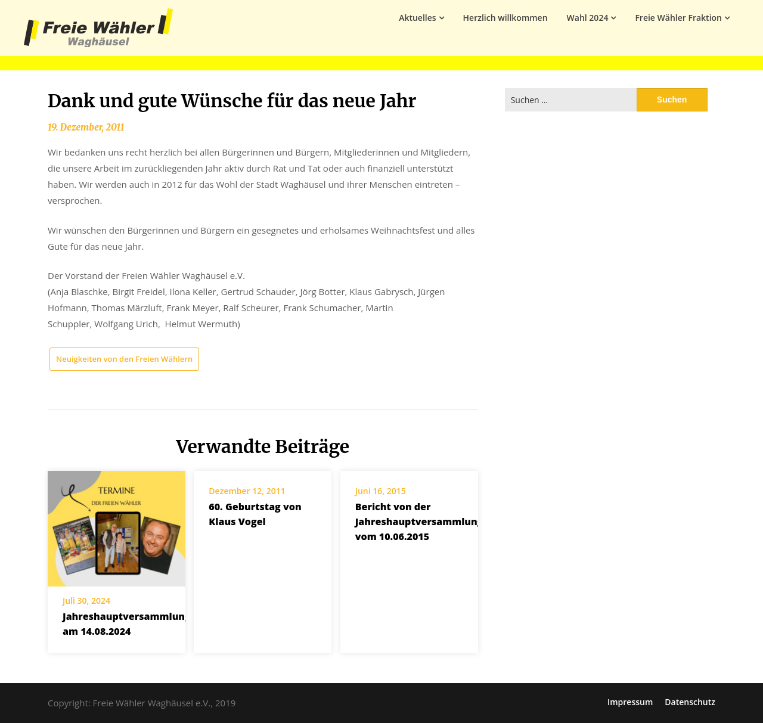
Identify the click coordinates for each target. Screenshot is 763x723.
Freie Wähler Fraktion (678, 17)
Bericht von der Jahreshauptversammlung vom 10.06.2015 (419, 521)
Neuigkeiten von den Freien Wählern (124, 358)
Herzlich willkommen (505, 17)
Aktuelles (417, 17)
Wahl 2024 (588, 17)
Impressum (630, 702)
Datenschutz (690, 702)
